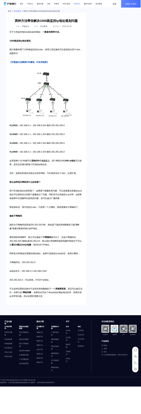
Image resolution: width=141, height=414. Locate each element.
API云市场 (66, 4)
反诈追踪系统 (23, 374)
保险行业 (39, 352)
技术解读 (17, 11)
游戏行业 (39, 361)
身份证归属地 (23, 347)
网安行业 (39, 370)
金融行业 (39, 340)
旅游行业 (39, 344)
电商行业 (39, 348)
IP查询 (57, 4)
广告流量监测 (23, 369)
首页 (22, 4)
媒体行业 (39, 365)
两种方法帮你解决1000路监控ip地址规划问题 (41, 11)
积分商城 (99, 4)
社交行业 (39, 357)
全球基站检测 (23, 365)
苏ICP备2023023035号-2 (45, 391)
